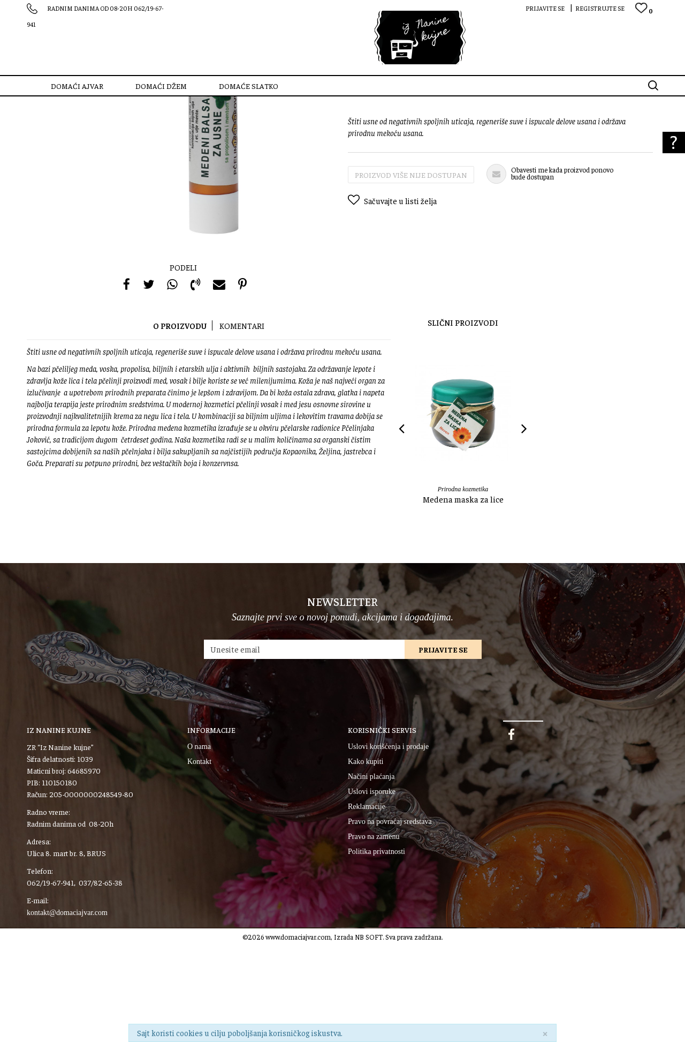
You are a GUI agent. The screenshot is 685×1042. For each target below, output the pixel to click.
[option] (462, 542)
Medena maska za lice (463, 595)
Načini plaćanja (371, 873)
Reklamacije (366, 903)
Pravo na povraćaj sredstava (390, 918)
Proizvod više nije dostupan (411, 271)
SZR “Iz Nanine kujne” (56, 103)
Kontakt (199, 858)
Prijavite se (443, 746)
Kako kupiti (366, 858)
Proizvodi (106, 103)
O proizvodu (180, 422)
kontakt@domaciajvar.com (67, 1009)
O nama (199, 843)
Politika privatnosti (376, 948)
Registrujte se (600, 8)
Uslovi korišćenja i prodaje (388, 843)
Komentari (241, 422)
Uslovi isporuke (371, 888)
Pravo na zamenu (373, 933)
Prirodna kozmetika (153, 103)
